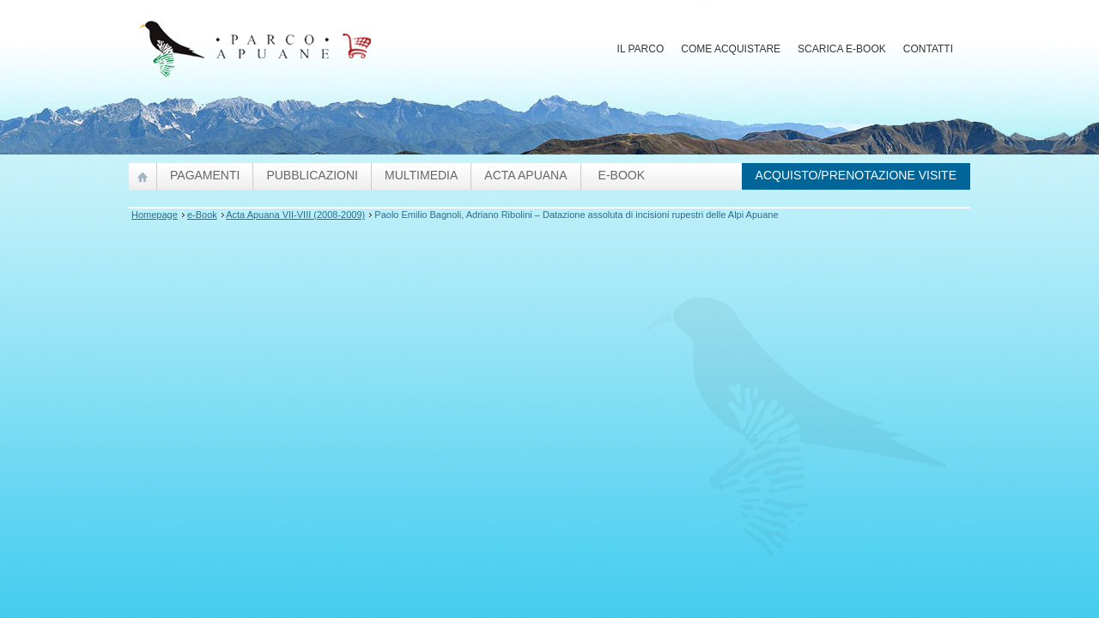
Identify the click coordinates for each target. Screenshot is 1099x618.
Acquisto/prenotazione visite (856, 175)
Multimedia (421, 175)
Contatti (928, 49)
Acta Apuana (525, 175)
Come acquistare (730, 49)
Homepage (154, 214)
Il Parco (641, 49)
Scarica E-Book (842, 49)
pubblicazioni (312, 175)
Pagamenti (205, 175)
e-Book (621, 175)
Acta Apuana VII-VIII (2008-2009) (295, 214)
